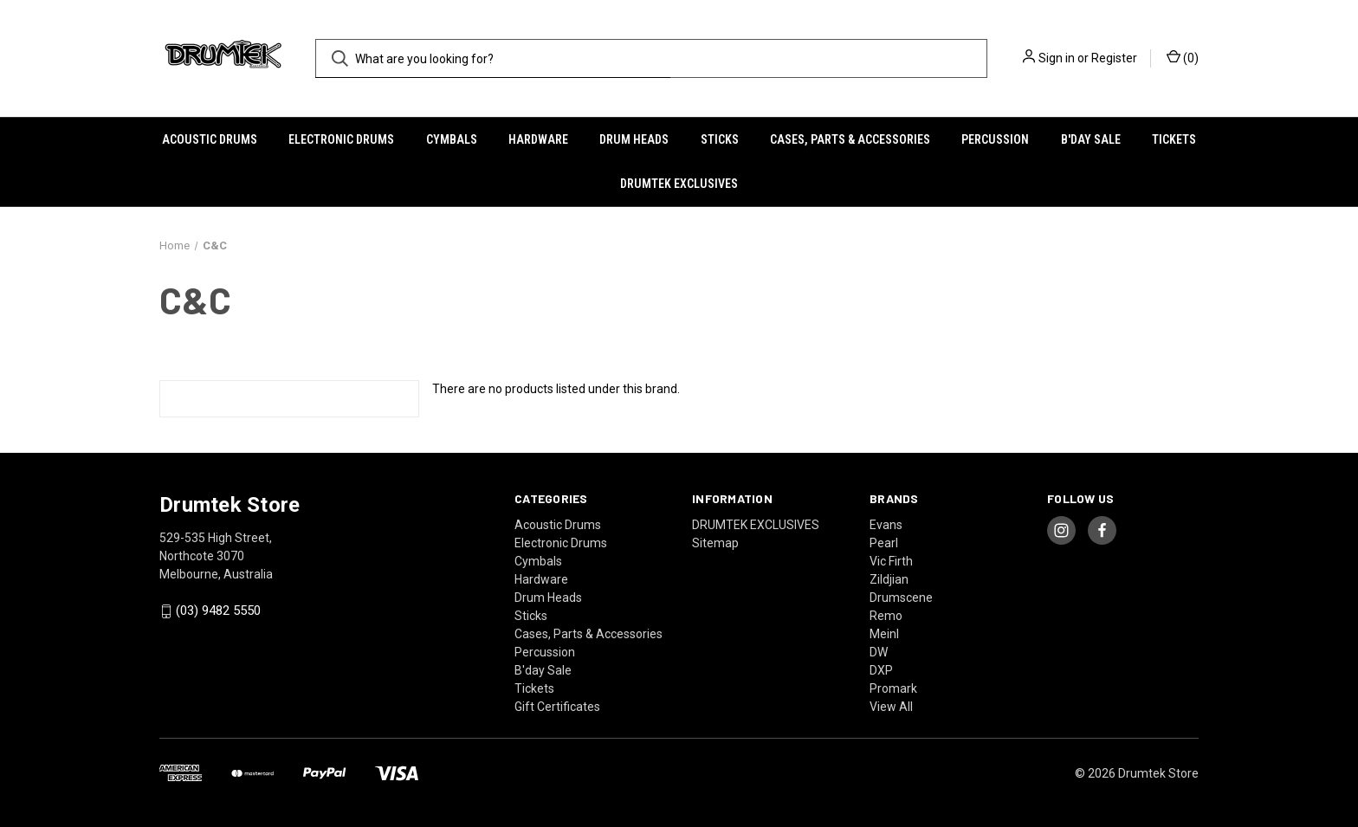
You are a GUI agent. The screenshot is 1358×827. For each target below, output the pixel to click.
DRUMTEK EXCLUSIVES (679, 184)
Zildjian (889, 579)
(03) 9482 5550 (218, 611)
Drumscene (901, 597)
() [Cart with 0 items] (1183, 57)
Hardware (538, 139)
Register (1114, 58)
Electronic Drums (341, 139)
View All (891, 707)
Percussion (995, 139)
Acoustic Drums (209, 139)
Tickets (1174, 139)
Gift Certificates (557, 707)
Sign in (1056, 58)
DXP (881, 670)
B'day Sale (1091, 139)
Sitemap (715, 543)
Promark (893, 688)
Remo (886, 616)
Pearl (884, 543)
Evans (886, 525)
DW (879, 652)
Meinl (884, 634)
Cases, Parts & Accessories (850, 139)
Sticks (720, 139)
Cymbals (451, 139)
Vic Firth (891, 561)
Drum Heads (634, 139)
